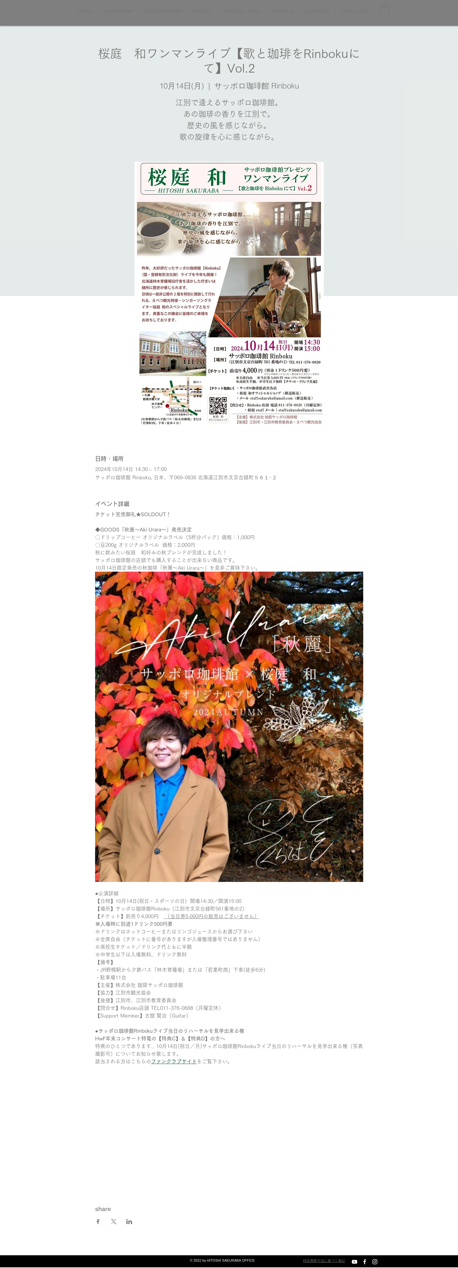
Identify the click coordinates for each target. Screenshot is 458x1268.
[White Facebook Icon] (364, 1261)
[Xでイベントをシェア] (114, 1221)
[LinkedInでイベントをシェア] (129, 1221)
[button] (384, 10)
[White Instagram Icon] (374, 1261)
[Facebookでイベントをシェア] (98, 1221)
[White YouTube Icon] (354, 1261)
